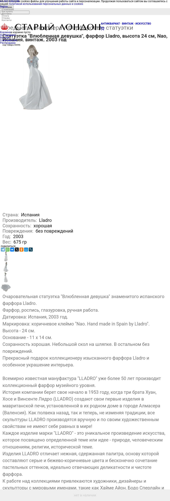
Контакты (7, 20)
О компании (8, 9)
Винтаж (4, 37)
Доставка (6, 13)
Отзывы (6, 18)
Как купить (7, 11)
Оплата (5, 16)
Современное (8, 40)
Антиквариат (8, 34)
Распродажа (7, 42)
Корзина (5, 32)
